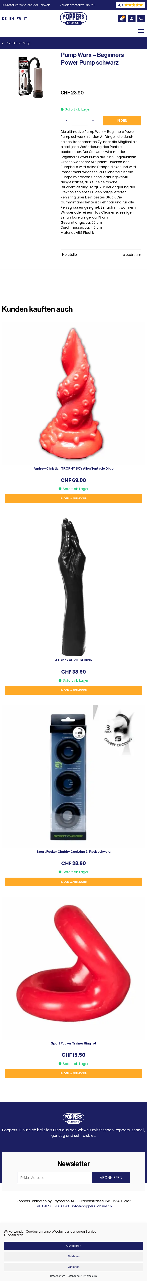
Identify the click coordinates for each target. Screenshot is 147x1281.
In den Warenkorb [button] (73, 498)
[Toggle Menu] (141, 31)
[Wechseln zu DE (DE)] (4, 18)
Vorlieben (74, 1266)
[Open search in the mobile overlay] (141, 18)
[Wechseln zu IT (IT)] (25, 18)
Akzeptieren (73, 1245)
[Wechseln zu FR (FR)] (19, 18)
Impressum (90, 1276)
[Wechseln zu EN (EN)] (11, 18)
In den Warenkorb (122, 122)
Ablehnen (73, 1256)
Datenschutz (57, 1276)
